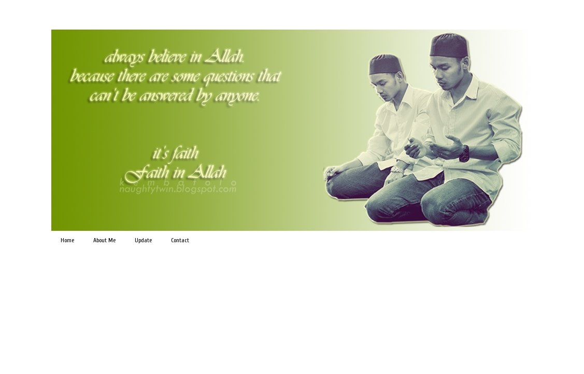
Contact (180, 240)
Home (67, 240)
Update (143, 240)
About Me (104, 240)
